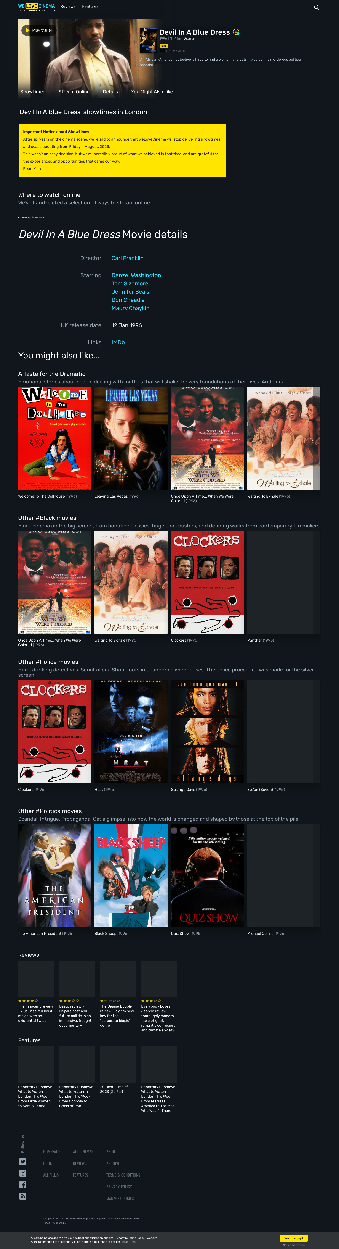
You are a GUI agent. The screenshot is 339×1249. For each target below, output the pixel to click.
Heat (99, 789)
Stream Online (74, 91)
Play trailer (37, 29)
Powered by (32, 217)
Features (88, 6)
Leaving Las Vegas (111, 495)
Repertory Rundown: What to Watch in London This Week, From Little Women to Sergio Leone (48, 1090)
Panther (255, 639)
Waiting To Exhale (263, 495)
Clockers (179, 639)
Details (110, 91)
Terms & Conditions (123, 1167)
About (111, 1144)
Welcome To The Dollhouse (42, 495)
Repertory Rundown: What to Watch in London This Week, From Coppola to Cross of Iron (119, 1090)
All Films (51, 1167)
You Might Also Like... (154, 91)
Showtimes (32, 91)
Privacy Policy (119, 1179)
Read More (129, 1241)
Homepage (51, 1144)
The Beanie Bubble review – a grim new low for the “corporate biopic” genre (189, 1013)
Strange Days (183, 789)
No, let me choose (294, 1245)
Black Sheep (105, 933)
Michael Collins (260, 933)
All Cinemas (83, 1144)
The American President (40, 933)
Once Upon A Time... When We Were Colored (202, 498)
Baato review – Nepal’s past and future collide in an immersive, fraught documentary (116, 1013)
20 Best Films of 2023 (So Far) (186, 1085)
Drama (189, 38)
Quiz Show (180, 933)
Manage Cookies (120, 1191)
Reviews (67, 6)
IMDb (118, 342)
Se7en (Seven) (260, 789)
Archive (113, 1156)
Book (47, 1156)
